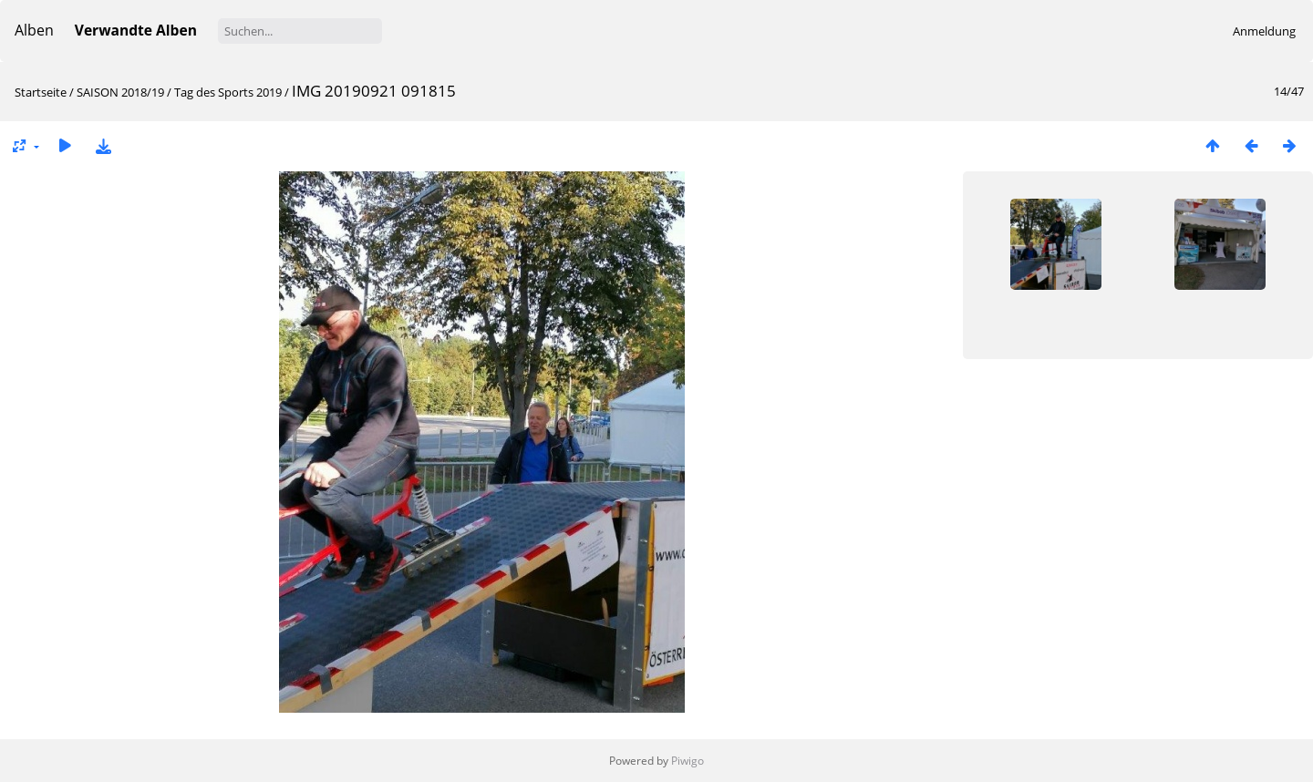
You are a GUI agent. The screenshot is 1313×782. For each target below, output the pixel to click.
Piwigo (687, 760)
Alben (34, 30)
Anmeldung (1264, 31)
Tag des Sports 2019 (228, 92)
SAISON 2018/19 (120, 92)
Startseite (41, 92)
